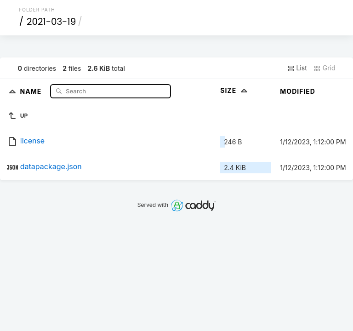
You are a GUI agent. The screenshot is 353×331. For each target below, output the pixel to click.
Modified (297, 91)
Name (32, 91)
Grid (324, 68)
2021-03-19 (51, 21)
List (297, 68)
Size (234, 90)
